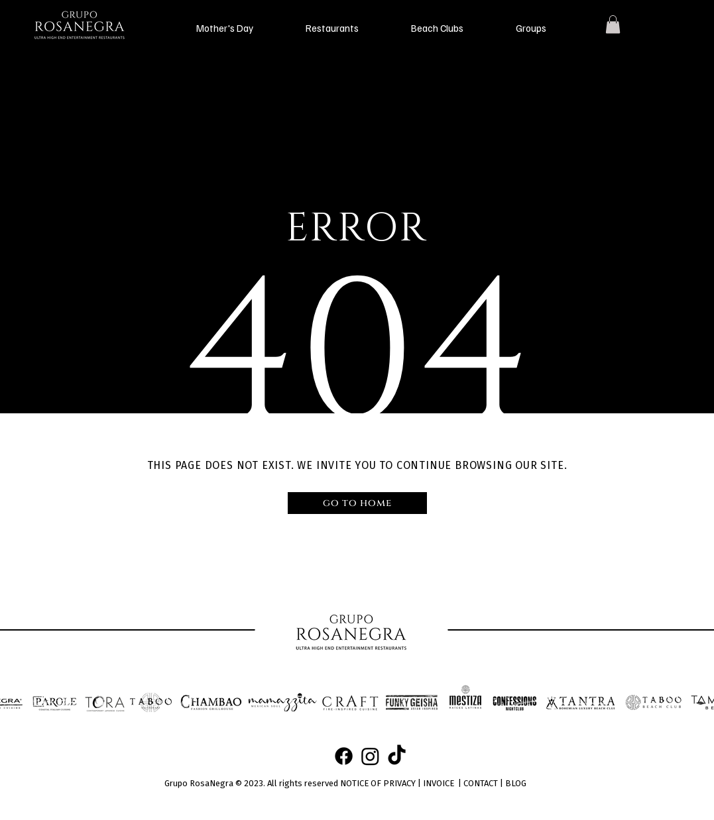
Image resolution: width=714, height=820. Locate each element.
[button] (225, 27)
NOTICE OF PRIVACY (378, 783)
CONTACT (480, 783)
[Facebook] (343, 756)
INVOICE (438, 783)
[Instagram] (370, 756)
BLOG (515, 783)
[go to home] (357, 503)
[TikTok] (396, 756)
